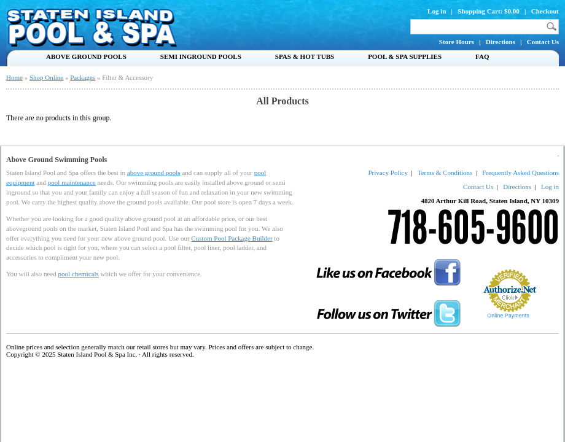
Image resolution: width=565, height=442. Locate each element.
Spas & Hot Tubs (304, 56)
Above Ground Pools (86, 56)
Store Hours (456, 41)
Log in (436, 11)
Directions (500, 41)
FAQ (482, 56)
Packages (82, 77)
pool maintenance (72, 182)
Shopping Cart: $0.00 (489, 11)
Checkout (545, 11)
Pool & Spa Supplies (405, 56)
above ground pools (154, 172)
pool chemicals (78, 273)
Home (14, 77)
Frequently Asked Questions (520, 172)
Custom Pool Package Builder (231, 238)
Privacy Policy (387, 172)
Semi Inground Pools (200, 56)
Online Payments (508, 315)
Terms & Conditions (445, 172)
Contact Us (543, 41)
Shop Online (46, 77)
